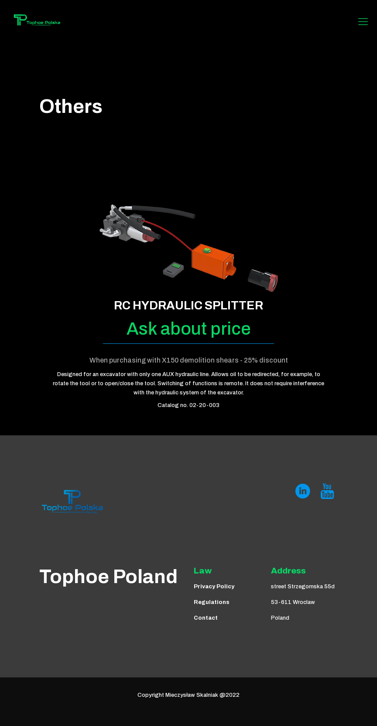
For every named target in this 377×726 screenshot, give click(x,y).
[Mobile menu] (363, 21)
